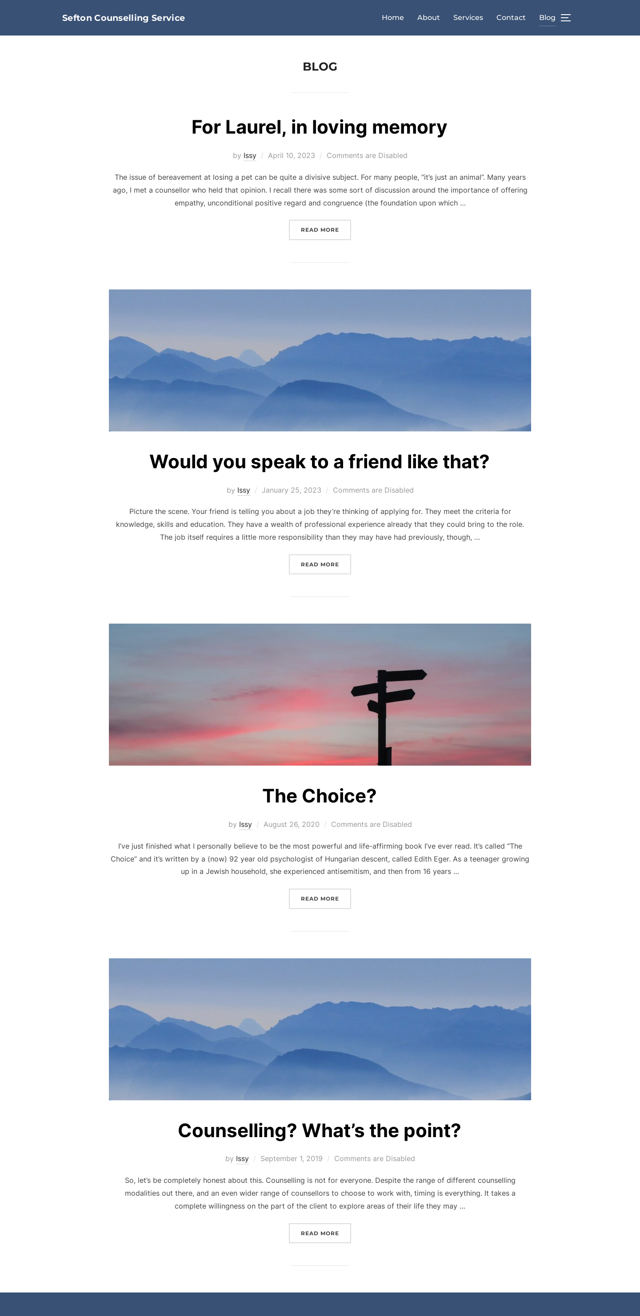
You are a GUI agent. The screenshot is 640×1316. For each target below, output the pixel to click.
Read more (326, 229)
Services (468, 17)
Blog (547, 17)
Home (393, 17)
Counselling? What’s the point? (319, 1130)
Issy (250, 155)
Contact (511, 17)
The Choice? (319, 795)
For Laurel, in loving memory (320, 126)
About (428, 17)
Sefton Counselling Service (123, 18)
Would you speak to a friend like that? (319, 461)
